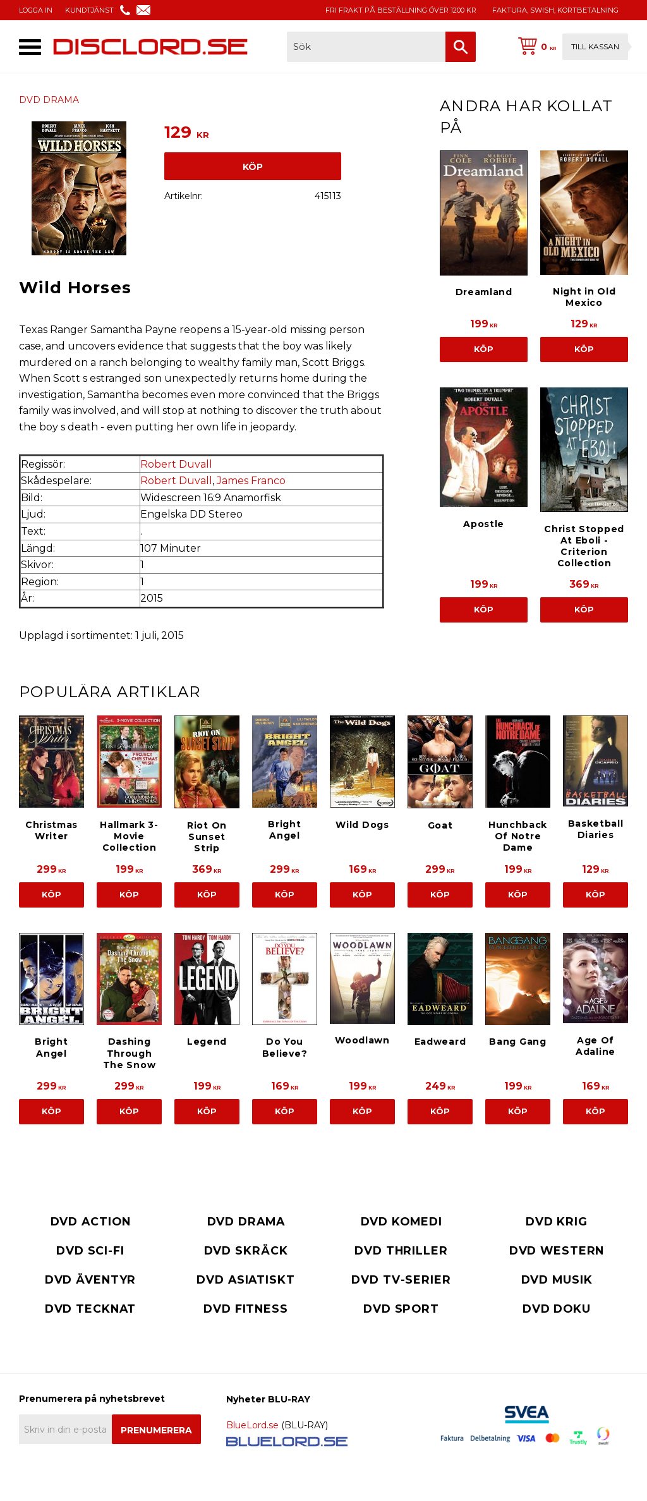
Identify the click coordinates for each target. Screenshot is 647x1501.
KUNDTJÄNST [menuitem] (89, 10)
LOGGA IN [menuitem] (35, 10)
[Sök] (460, 47)
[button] (30, 47)
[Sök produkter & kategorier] (366, 47)
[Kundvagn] (570, 46)
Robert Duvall (176, 464)
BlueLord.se (252, 1425)
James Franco (251, 481)
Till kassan (595, 46)
